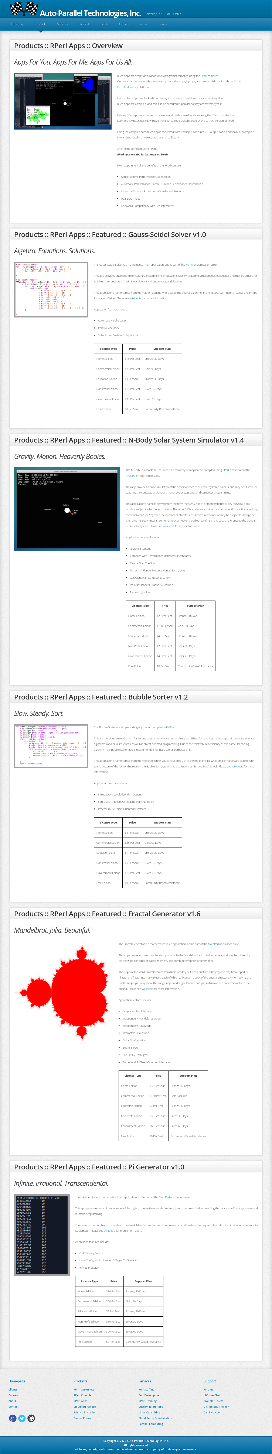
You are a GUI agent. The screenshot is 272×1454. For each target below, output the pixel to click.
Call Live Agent (213, 1412)
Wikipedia (135, 298)
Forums (208, 1389)
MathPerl (191, 265)
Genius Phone (82, 1418)
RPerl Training (148, 1401)
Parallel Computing (151, 1424)
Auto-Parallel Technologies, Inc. (75, 13)
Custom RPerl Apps (151, 1407)
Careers (124, 24)
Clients (104, 24)
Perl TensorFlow (84, 1389)
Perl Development (150, 1395)
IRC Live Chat (212, 1395)
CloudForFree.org (127, 87)
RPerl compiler (209, 76)
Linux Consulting (149, 1412)
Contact (164, 24)
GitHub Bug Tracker (216, 1407)
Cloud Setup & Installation (155, 1418)
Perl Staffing (146, 1389)
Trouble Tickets (213, 1401)
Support (83, 24)
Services (62, 24)
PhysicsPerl (132, 476)
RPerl (147, 265)
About (144, 24)
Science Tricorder (85, 1412)
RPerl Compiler (83, 1395)
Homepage (17, 24)
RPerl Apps (80, 1401)
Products (41, 24)
